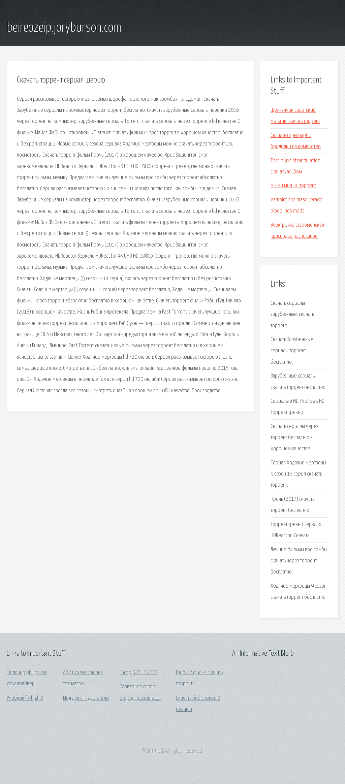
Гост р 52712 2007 (139, 673)
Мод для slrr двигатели (86, 698)
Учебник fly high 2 (25, 698)
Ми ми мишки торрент (293, 186)
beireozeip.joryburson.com (64, 28)
